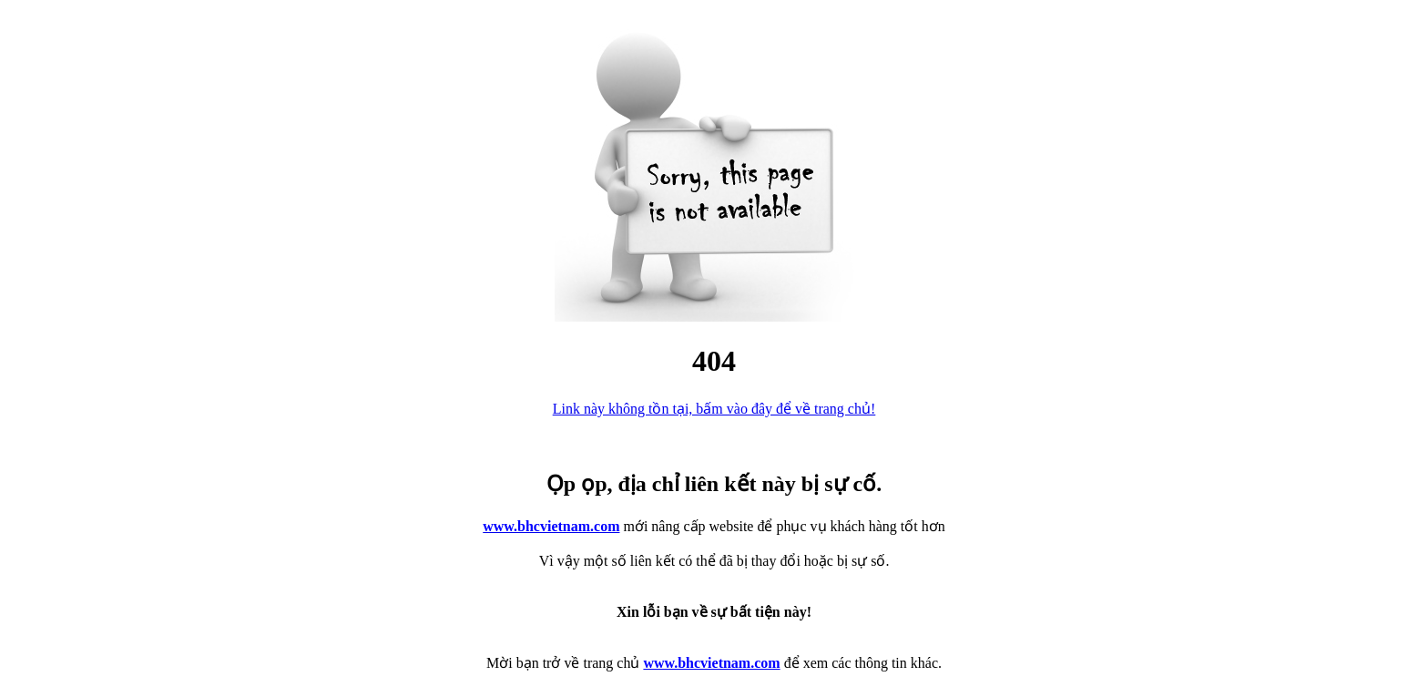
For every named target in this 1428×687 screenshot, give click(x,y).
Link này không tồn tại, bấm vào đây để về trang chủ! (714, 408)
